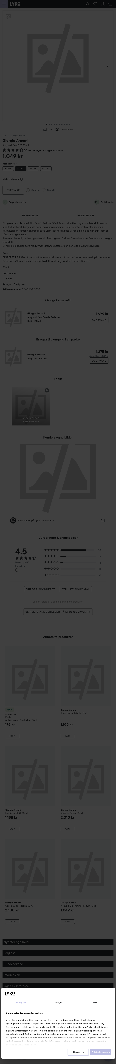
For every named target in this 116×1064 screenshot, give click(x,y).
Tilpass (78, 1052)
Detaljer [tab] (58, 1002)
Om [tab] (95, 1002)
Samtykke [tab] (21, 1002)
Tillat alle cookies (101, 1052)
